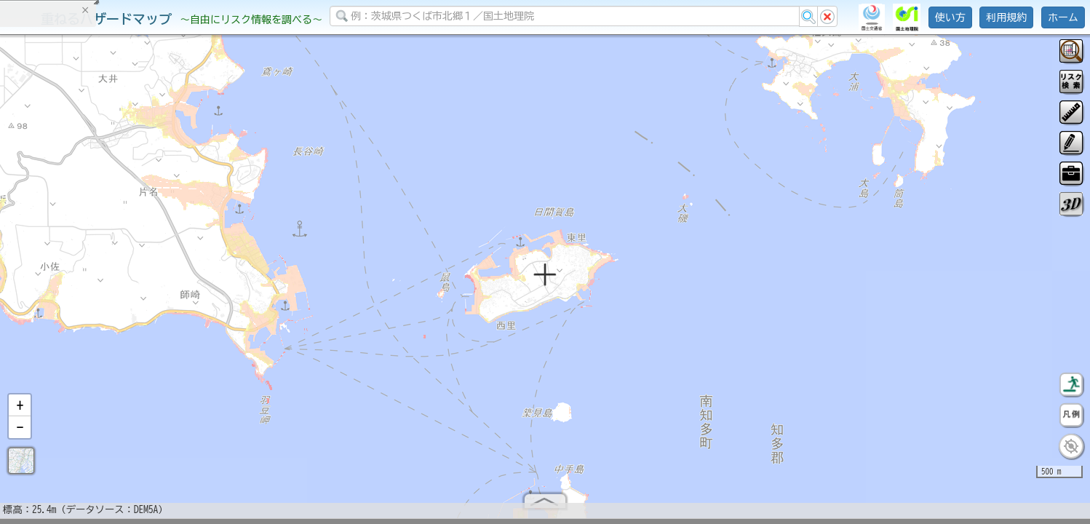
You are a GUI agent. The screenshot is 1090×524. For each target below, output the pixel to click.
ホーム (1063, 17)
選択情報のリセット (153, 286)
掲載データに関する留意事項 (80, 247)
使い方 (950, 17)
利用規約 (1006, 17)
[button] (20, 411)
